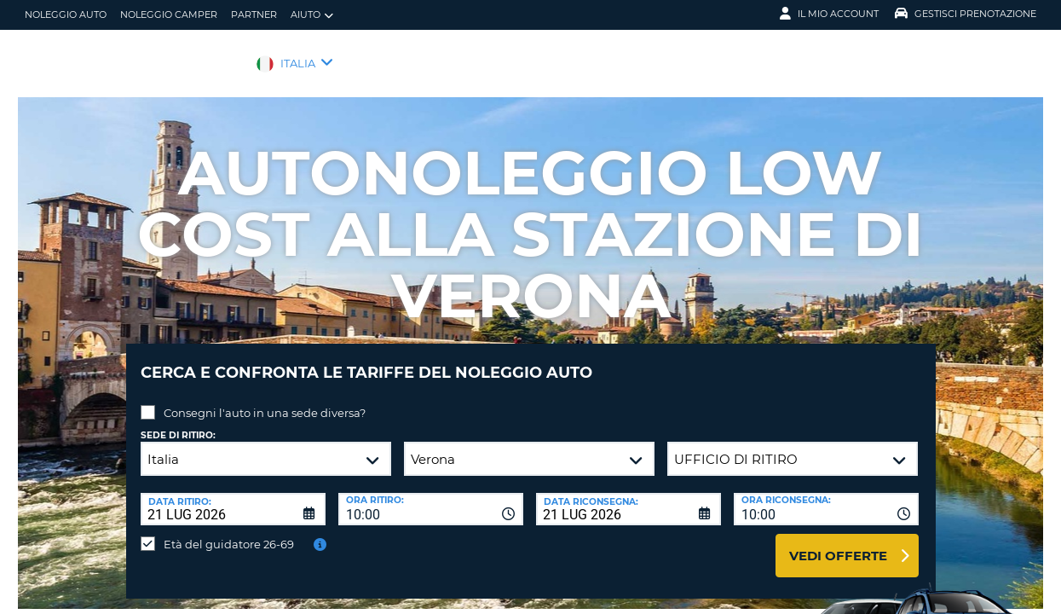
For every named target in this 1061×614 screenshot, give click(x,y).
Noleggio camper (168, 14)
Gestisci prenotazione (965, 14)
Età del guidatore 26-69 (229, 531)
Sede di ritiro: (178, 422)
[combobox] (431, 496)
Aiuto (312, 15)
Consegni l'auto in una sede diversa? (265, 400)
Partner (254, 14)
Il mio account (829, 14)
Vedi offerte (838, 543)
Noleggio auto (66, 14)
